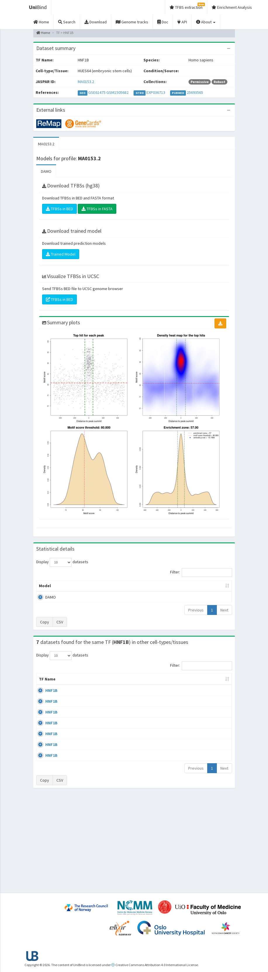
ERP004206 (211, 719)
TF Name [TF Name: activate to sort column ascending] (44, 687)
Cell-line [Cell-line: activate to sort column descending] (70, 690)
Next (224, 615)
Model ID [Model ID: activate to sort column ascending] (91, 588)
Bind (38, 7)
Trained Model (60, 254)
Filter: (201, 572)
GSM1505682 (117, 92)
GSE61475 (97, 92)
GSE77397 (210, 832)
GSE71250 (210, 758)
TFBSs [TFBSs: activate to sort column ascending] (149, 591)
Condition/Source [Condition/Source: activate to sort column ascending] (112, 690)
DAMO (46, 171)
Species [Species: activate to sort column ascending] (182, 690)
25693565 (195, 92)
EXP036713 (155, 92)
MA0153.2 (86, 81)
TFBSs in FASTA (97, 208)
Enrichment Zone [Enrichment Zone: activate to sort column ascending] (120, 588)
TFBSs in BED (59, 208)
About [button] (205, 22)
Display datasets (62, 562)
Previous (196, 615)
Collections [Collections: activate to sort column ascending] (152, 690)
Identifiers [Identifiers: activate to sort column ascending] (212, 690)
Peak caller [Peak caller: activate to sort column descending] (67, 588)
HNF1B (51, 702)
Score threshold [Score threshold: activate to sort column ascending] (176, 588)
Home (43, 32)
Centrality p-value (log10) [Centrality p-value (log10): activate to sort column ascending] (210, 588)
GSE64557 (210, 702)
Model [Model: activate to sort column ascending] (45, 591)
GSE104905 (211, 815)
